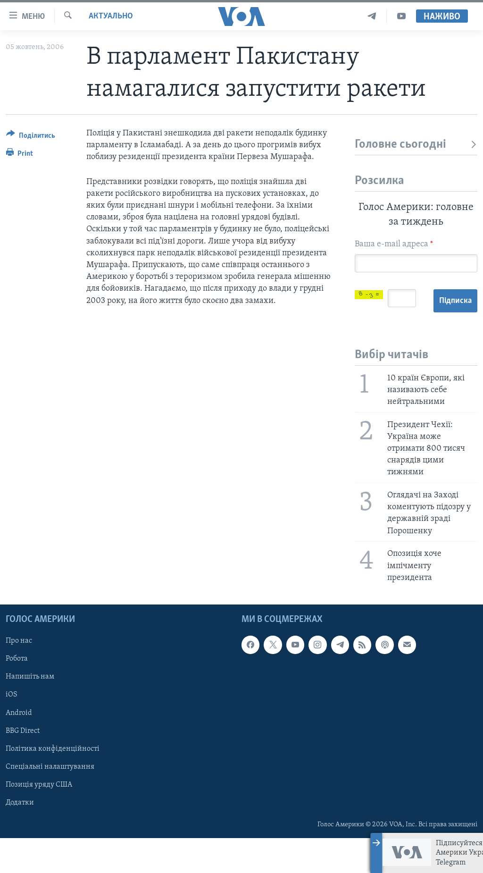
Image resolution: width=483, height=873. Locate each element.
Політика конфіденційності (53, 784)
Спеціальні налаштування (50, 802)
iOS (11, 729)
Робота (17, 693)
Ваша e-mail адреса (394, 244)
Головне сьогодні (416, 144)
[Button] (30, 137)
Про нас (19, 676)
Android (19, 747)
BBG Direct (23, 766)
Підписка (377, 335)
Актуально (111, 16)
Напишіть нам (30, 711)
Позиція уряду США (39, 819)
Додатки (20, 837)
